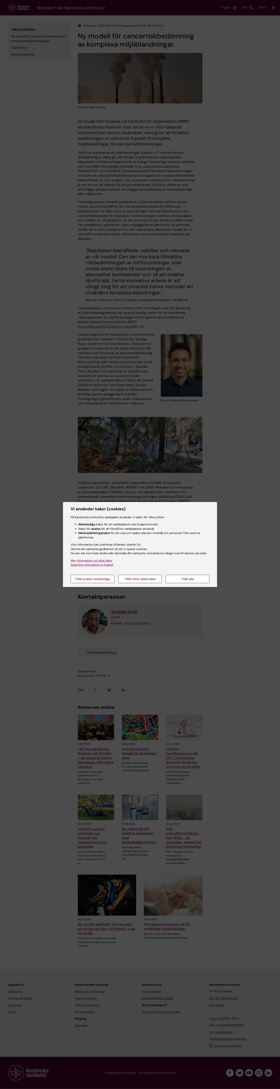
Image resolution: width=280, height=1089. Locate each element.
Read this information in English (92, 565)
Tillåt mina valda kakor (140, 579)
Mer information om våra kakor (91, 561)
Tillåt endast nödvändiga (92, 579)
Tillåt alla (187, 579)
